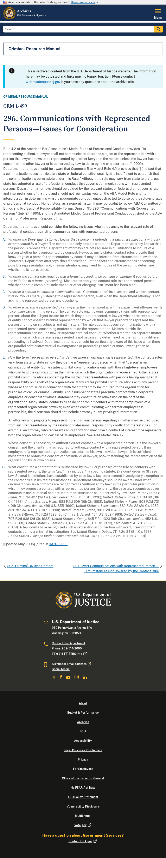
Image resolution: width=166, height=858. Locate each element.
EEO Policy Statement (83, 797)
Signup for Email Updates (72, 664)
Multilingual (83, 815)
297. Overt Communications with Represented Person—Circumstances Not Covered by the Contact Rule (116, 568)
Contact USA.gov (83, 841)
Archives (83, 722)
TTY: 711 (60, 653)
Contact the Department (68, 643)
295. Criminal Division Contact (30, 566)
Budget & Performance (83, 712)
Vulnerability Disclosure (83, 806)
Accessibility (83, 740)
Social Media (61, 669)
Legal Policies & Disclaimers (83, 750)
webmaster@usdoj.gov (43, 82)
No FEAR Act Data (83, 787)
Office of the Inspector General (83, 778)
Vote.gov (83, 825)
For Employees (83, 768)
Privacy (83, 759)
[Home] (24, 18)
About (83, 703)
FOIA (83, 731)
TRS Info (79, 653)
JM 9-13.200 (58, 544)
